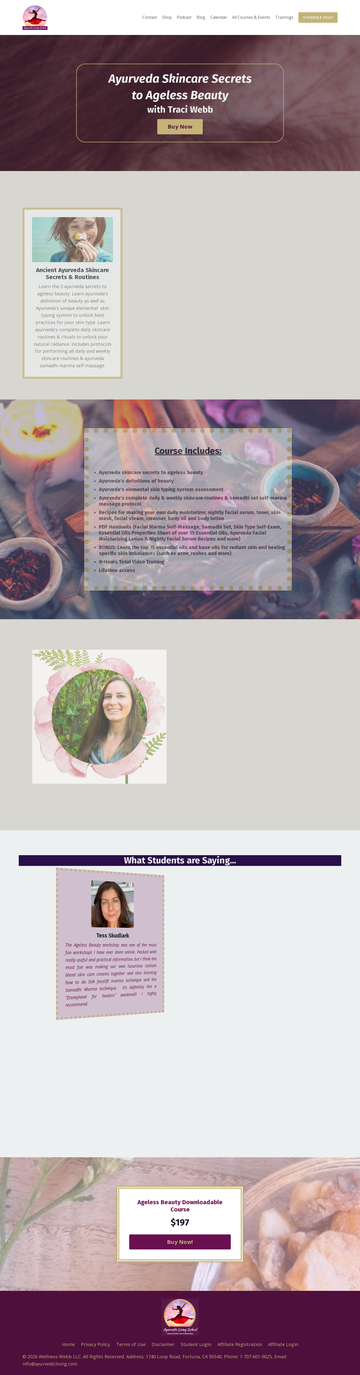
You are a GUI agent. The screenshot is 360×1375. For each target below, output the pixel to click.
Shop (167, 17)
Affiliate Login (283, 1344)
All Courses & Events (251, 17)
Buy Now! (180, 1241)
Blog (200, 17)
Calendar (218, 17)
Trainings (284, 17)
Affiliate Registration (240, 1344)
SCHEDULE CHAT (318, 17)
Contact (149, 17)
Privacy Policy (95, 1344)
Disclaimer (163, 1344)
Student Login (196, 1344)
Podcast (184, 17)
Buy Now (180, 126)
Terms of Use (131, 1344)
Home (68, 1344)
